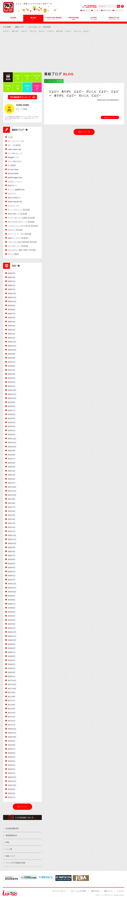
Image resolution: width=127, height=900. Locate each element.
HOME (13, 18)
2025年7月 (11, 313)
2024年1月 (11, 386)
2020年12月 (12, 535)
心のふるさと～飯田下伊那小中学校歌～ (22, 250)
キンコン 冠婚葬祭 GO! (16, 189)
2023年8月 (11, 406)
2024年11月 (12, 346)
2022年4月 (11, 471)
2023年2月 (11, 430)
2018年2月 (11, 672)
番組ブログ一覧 (84, 132)
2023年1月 (11, 434)
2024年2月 (11, 382)
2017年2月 (11, 721)
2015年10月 (12, 785)
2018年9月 (11, 644)
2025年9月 (11, 305)
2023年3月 (11, 426)
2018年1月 (11, 676)
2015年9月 (11, 789)
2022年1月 (11, 483)
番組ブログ (19, 27)
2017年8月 (11, 696)
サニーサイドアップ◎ (16, 141)
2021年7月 (11, 507)
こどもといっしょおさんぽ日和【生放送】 (23, 226)
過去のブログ (22, 806)
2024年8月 (11, 358)
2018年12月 (12, 632)
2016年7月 (11, 749)
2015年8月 (11, 793)
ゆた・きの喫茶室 (14, 145)
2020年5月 (11, 563)
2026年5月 (11, 273)
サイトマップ (118, 10)
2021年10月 (12, 495)
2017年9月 (11, 692)
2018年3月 (11, 668)
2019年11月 (12, 588)
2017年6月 (11, 705)
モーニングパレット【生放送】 (19, 210)
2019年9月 (11, 596)
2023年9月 (11, 402)
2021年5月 (11, 515)
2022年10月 (12, 447)
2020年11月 (12, 539)
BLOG (33, 18)
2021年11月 (12, 491)
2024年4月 (11, 374)
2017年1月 (11, 725)
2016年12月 (12, 729)
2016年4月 (11, 761)
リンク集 (9, 849)
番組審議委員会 (11, 835)
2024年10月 (12, 350)
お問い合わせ (107, 10)
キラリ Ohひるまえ (15, 161)
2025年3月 (11, 330)
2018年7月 (11, 652)
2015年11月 (12, 781)
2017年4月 (11, 713)
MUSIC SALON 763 (15, 202)
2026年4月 (11, 277)
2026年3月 (11, 281)
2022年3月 (11, 475)
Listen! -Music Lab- (14, 149)
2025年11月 (12, 297)
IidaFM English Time (15, 177)
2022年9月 (11, 450)
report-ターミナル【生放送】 (18, 238)
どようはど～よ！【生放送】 (39, 27)
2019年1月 (11, 628)
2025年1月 (11, 338)
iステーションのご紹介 (78, 891)
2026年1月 (11, 289)
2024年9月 (11, 354)
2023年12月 (12, 390)
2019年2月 (11, 624)
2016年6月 (11, 753)
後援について (10, 856)
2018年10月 (12, 640)
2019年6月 (11, 608)
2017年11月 (12, 684)
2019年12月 (12, 584)
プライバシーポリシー (59, 891)
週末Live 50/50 (13, 173)
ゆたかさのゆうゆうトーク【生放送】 (21, 222)
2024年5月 (11, 370)
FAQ (7, 842)
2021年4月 (11, 519)
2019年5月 (11, 612)
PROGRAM (73, 18)
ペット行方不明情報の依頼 (15, 863)
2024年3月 (11, 378)
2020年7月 (11, 555)
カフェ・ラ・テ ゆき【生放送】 (20, 234)
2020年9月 (11, 547)
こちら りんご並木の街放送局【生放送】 (22, 242)
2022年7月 (11, 459)
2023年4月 (11, 422)
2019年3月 (11, 620)
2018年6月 (11, 656)
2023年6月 (11, 414)
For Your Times (13, 169)
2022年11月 (12, 442)
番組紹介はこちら (109, 117)
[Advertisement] (63, 52)
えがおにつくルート (15, 181)
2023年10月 (12, 398)
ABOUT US (113, 18)
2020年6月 (11, 559)
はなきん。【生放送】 (15, 230)
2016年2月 (11, 769)
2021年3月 (11, 523)
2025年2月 (11, 334)
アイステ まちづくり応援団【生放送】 (21, 218)
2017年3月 (11, 717)
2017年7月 (11, 700)
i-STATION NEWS (53, 18)
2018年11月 (12, 636)
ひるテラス (12, 193)
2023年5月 (11, 418)
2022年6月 (11, 463)
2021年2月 (11, 527)
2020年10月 (12, 543)
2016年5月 (11, 757)
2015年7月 (11, 797)
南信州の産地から (14, 198)
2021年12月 (12, 487)
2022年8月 (11, 455)
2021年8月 (11, 503)
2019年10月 (12, 592)
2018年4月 (11, 664)
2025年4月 (11, 326)
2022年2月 (11, 479)
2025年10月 (12, 301)
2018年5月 (11, 660)
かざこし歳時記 (13, 254)
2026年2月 (11, 285)
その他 (10, 137)
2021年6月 (11, 511)
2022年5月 (11, 467)
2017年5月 (11, 709)
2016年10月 (12, 737)
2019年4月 (11, 616)
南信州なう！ (12, 185)
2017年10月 (12, 688)
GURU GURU (22, 105)
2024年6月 (11, 366)
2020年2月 (11, 575)
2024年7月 (11, 362)
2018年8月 (11, 648)
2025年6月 (11, 317)
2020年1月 (11, 580)
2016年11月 (12, 733)
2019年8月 (11, 600)
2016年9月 (11, 741)
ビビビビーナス (13, 206)
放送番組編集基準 (12, 828)
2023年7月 (11, 410)
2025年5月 (11, 322)
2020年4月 (11, 567)
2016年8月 (11, 745)
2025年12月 (12, 293)
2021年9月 (11, 499)
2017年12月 (12, 680)
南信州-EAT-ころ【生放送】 (18, 214)
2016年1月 (11, 773)
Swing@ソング (13, 157)
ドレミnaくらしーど (15, 153)
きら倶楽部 (12, 165)
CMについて (86, 10)
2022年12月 (12, 438)
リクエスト (96, 10)
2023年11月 (12, 394)
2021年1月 (11, 531)
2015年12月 (12, 777)
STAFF (93, 18)
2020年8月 (11, 551)
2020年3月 (11, 571)
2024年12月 (12, 342)
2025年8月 (11, 309)
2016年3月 (11, 765)
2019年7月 (11, 604)
